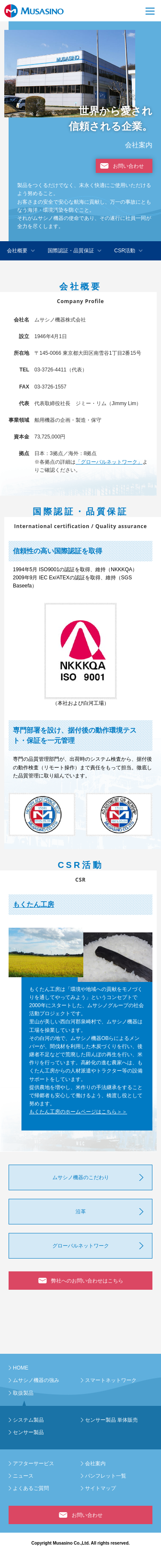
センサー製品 (28, 1432)
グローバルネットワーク (80, 1246)
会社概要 (17, 251)
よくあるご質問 (31, 1488)
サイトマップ (100, 1488)
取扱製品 (23, 1393)
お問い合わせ (128, 166)
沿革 (81, 1212)
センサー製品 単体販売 (111, 1420)
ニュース (23, 1476)
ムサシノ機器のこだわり (80, 1177)
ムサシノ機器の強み (36, 1380)
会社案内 (95, 1463)
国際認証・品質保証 (71, 251)
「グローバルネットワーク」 (109, 462)
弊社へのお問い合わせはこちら (87, 1281)
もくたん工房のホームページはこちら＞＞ (78, 1112)
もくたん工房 (33, 904)
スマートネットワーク (111, 1380)
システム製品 (28, 1420)
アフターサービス (33, 1463)
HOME (20, 1368)
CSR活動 (124, 251)
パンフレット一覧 (105, 1476)
